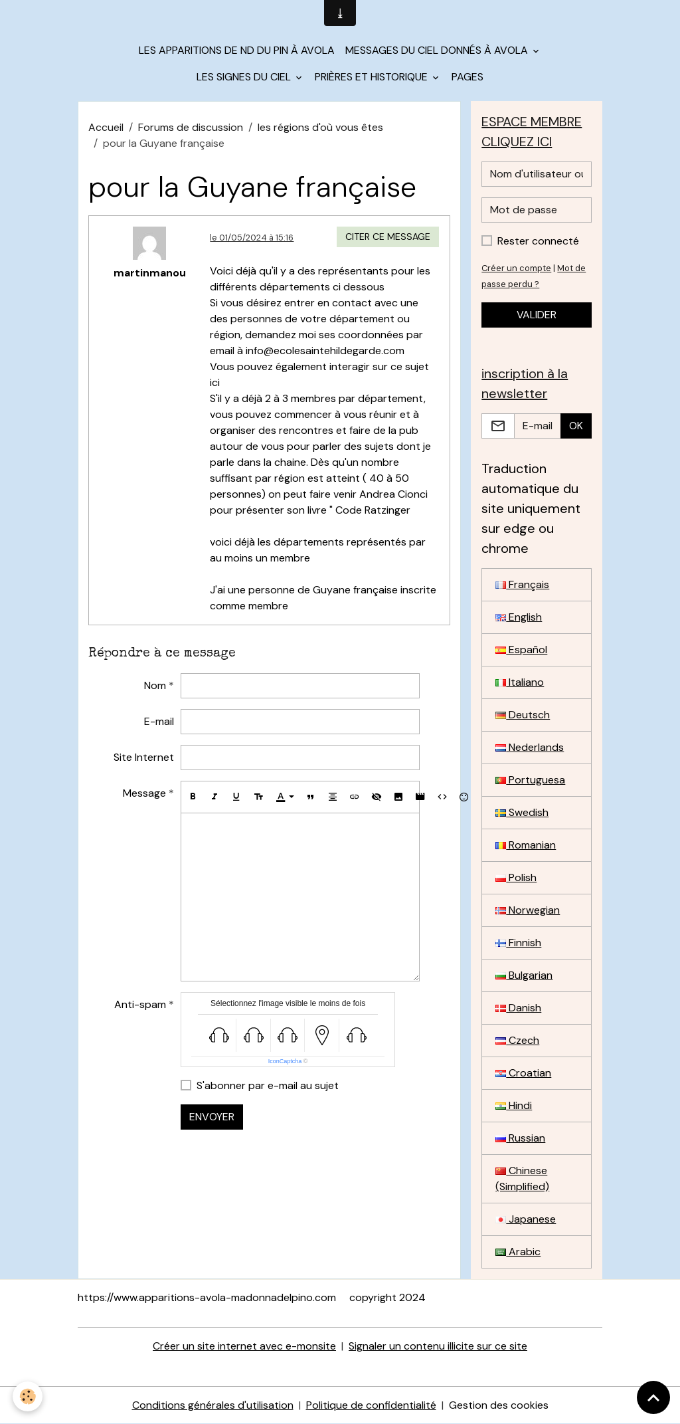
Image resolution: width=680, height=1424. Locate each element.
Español (521, 650)
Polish (516, 877)
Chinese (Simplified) (522, 1178)
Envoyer (211, 1117)
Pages (467, 77)
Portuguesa (530, 780)
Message (144, 793)
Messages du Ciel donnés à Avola (438, 50)
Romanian (525, 845)
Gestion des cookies (499, 1405)
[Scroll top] (653, 1397)
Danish (518, 1008)
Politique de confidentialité (371, 1405)
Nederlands (529, 747)
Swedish (522, 812)
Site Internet (144, 757)
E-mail (159, 721)
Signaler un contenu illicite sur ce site (438, 1346)
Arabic (518, 1252)
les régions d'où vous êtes (320, 127)
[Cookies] (28, 1396)
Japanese (525, 1219)
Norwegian (527, 910)
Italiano (519, 682)
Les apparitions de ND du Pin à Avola (237, 50)
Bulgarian (523, 975)
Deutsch (522, 715)
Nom (155, 685)
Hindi (513, 1105)
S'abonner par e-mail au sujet (268, 1085)
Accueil (106, 127)
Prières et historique (372, 77)
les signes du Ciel (245, 77)
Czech (517, 1040)
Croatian (523, 1073)
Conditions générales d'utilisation (213, 1405)
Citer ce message (387, 237)
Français (522, 584)
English (518, 617)
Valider (536, 315)
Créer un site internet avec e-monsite (244, 1346)
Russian (520, 1138)
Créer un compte (516, 268)
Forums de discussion (190, 127)
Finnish (518, 943)
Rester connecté (538, 241)
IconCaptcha (285, 1061)
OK (576, 426)
